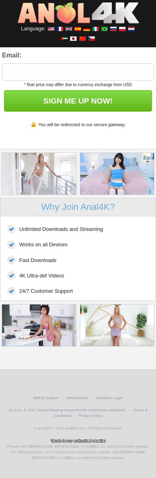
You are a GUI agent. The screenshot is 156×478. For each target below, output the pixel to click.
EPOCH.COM (67, 446)
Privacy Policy (91, 415)
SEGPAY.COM (40, 446)
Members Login (109, 398)
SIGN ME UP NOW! (78, 101)
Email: (11, 55)
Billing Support (45, 398)
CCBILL (92, 446)
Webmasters (77, 398)
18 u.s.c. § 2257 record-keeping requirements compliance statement (67, 410)
